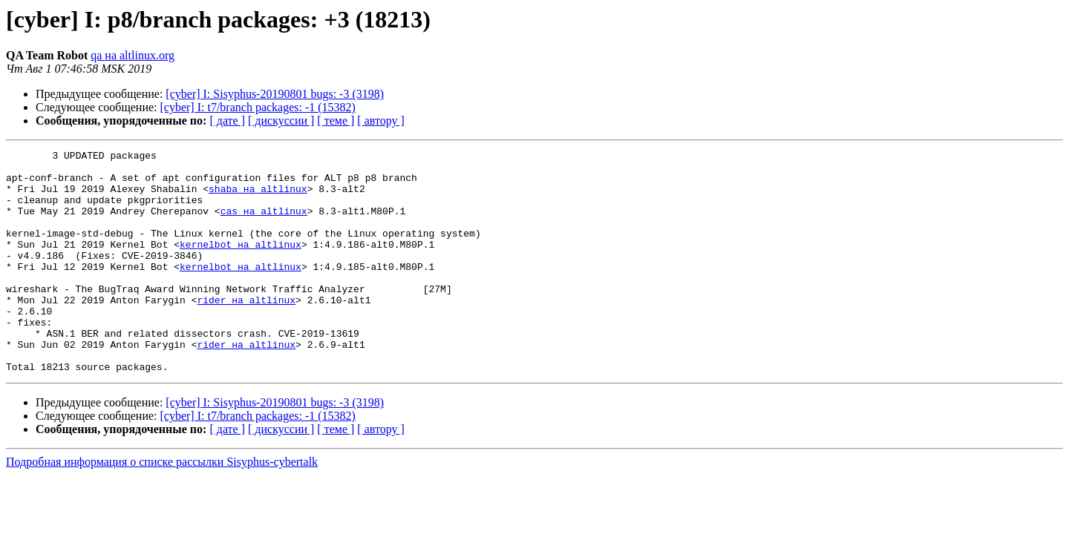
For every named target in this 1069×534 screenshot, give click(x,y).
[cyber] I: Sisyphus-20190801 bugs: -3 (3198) (275, 94)
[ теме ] (335, 120)
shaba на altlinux (258, 197)
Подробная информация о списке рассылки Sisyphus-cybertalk (162, 506)
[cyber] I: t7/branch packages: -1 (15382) (258, 107)
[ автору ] (380, 120)
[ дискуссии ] (281, 120)
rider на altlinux (246, 330)
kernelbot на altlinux (240, 264)
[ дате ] (227, 120)
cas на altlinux (263, 224)
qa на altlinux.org (132, 55)
